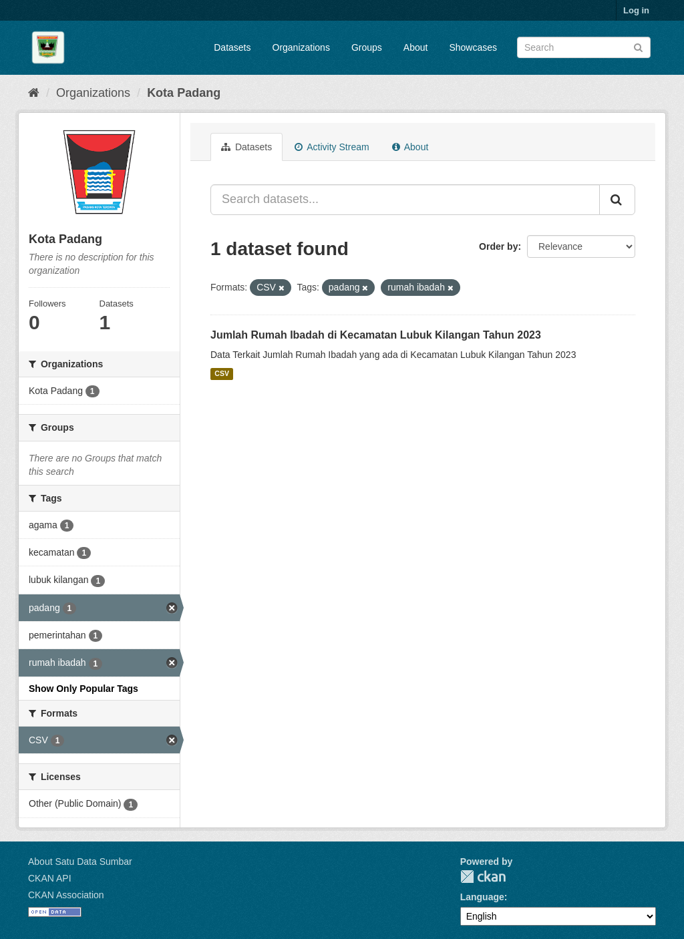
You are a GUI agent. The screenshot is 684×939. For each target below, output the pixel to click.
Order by (498, 246)
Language (482, 897)
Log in (636, 10)
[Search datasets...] (405, 199)
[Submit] (638, 46)
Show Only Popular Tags (83, 688)
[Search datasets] (584, 47)
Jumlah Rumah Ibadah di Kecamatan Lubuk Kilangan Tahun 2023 (375, 335)
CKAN (483, 877)
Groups (366, 47)
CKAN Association (66, 895)
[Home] (33, 93)
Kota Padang (183, 93)
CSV (221, 374)
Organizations (301, 47)
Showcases (473, 47)
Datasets (232, 47)
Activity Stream (332, 147)
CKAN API (49, 878)
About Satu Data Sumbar (80, 861)
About (415, 47)
